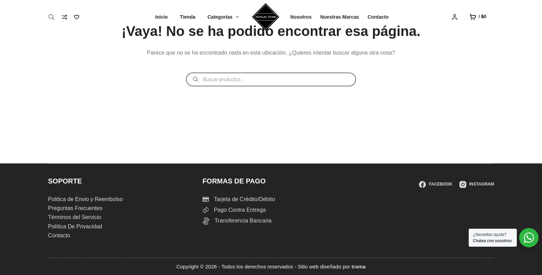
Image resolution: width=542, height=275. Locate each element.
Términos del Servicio (74, 217)
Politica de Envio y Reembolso (85, 199)
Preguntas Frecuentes (75, 208)
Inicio (161, 17)
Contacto (378, 17)
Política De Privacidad (75, 226)
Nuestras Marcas (339, 17)
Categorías (224, 17)
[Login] (455, 17)
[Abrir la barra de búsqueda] (51, 17)
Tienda (187, 17)
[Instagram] (476, 184)
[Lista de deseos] (76, 17)
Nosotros (300, 17)
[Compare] (64, 17)
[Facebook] (435, 184)
